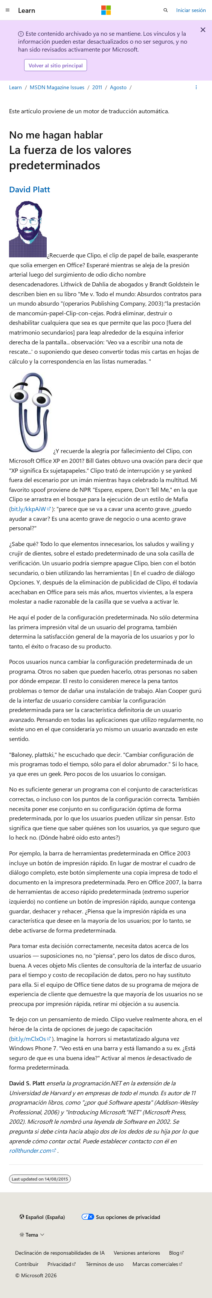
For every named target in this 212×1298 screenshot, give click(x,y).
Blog (174, 1252)
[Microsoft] (106, 10)
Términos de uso (105, 1264)
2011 (97, 87)
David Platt (29, 189)
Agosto (118, 87)
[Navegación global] (7, 10)
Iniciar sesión (191, 10)
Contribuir (26, 1264)
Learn (15, 87)
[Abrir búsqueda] (165, 10)
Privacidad (59, 1264)
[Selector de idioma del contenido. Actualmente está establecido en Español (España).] (42, 1217)
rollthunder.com (30, 1150)
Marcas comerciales (155, 1264)
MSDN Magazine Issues (57, 87)
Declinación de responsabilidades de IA (60, 1252)
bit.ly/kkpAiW (28, 509)
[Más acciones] (196, 87)
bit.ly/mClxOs (28, 1038)
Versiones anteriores (137, 1252)
